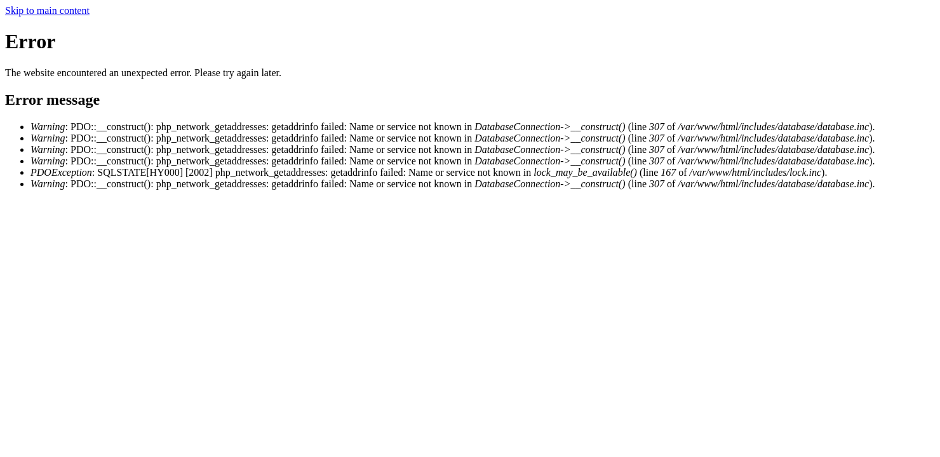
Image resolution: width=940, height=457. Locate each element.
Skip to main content (47, 10)
